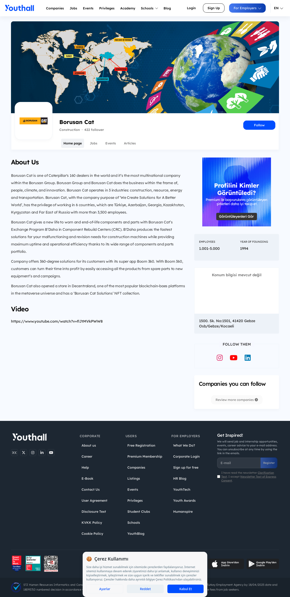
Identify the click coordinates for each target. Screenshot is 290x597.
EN (278, 8)
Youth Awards (184, 500)
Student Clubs (138, 512)
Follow (259, 125)
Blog (167, 8)
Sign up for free (185, 467)
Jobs (73, 8)
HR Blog (179, 478)
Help (85, 467)
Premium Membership (144, 456)
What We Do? (184, 445)
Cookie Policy (92, 534)
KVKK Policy (92, 523)
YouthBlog (135, 534)
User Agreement (94, 500)
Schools (149, 8)
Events (88, 8)
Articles (130, 143)
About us (89, 445)
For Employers (247, 8)
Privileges (135, 500)
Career (87, 456)
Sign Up (214, 8)
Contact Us (91, 489)
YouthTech (181, 489)
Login (191, 8)
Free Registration (141, 445)
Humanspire (183, 512)
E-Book (87, 478)
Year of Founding (254, 241)
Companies (55, 8)
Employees (207, 241)
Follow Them (237, 344)
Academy (127, 8)
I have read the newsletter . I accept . (248, 476)
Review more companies (237, 400)
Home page (72, 143)
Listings (133, 478)
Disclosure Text (94, 512)
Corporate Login (186, 456)
